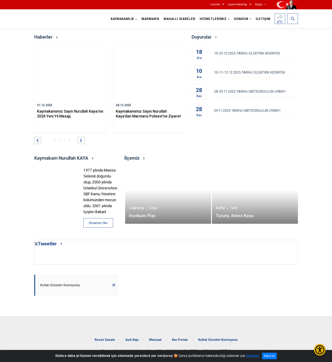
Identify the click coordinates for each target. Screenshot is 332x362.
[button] (37, 140)
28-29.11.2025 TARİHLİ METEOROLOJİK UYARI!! (256, 91)
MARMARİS (150, 19)
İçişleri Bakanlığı (237, 4)
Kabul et (269, 356)
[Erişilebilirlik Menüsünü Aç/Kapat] (320, 350)
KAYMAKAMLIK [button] (122, 19)
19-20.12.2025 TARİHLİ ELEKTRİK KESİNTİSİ (256, 53)
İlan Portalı (180, 340)
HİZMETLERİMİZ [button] (213, 19)
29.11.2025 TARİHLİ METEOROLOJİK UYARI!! (256, 111)
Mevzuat (155, 340)
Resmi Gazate (105, 340)
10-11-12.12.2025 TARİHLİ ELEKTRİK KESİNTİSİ (256, 72)
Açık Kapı (132, 340)
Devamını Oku (98, 223)
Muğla (258, 4)
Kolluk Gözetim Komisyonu (218, 340)
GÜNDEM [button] (241, 19)
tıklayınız (252, 356)
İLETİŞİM (263, 19)
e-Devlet (215, 4)
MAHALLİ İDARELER (179, 19)
